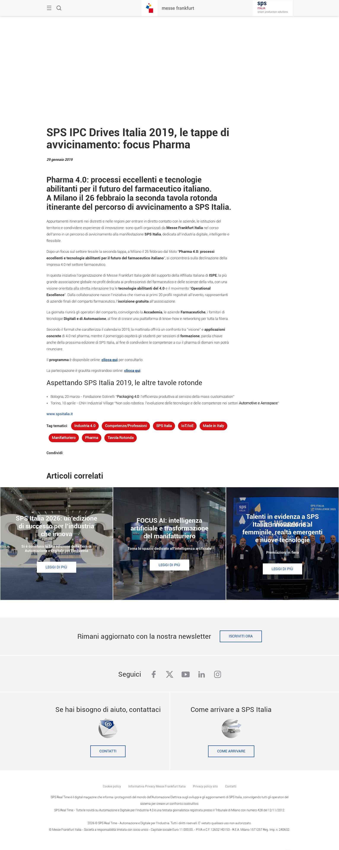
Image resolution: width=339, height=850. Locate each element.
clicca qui (110, 360)
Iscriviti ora (241, 636)
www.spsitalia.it (59, 414)
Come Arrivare (231, 751)
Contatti (107, 751)
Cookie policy (112, 786)
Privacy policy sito (205, 786)
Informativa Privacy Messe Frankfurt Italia (157, 786)
